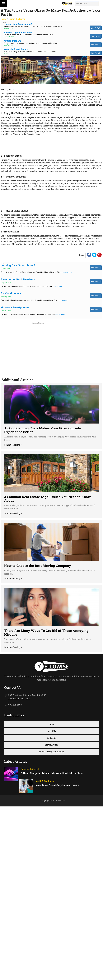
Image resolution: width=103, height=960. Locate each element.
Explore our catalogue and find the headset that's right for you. (28, 35)
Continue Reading (12, 444)
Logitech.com (8, 37)
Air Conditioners (12, 41)
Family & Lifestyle (17, 19)
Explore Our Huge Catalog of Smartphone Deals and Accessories (29, 51)
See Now (96, 28)
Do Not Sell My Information (51, 751)
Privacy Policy (51, 744)
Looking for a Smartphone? (17, 24)
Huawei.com (8, 28)
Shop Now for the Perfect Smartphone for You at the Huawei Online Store (32, 26)
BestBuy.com (8, 45)
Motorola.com (8, 54)
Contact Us (51, 738)
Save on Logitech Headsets (17, 32)
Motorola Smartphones (15, 49)
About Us (51, 731)
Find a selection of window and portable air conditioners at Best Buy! (30, 43)
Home (3, 19)
